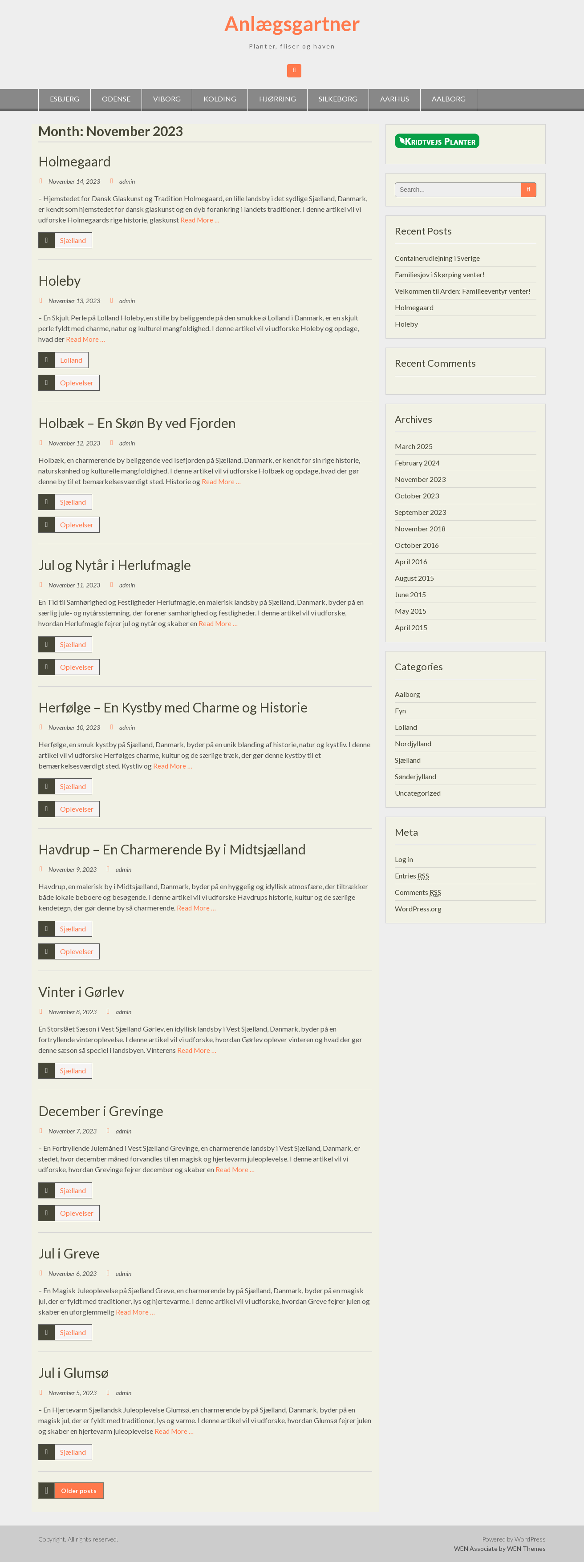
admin (127, 181)
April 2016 (411, 561)
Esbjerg (64, 98)
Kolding (219, 98)
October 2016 (417, 545)
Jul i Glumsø (73, 1372)
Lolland (71, 360)
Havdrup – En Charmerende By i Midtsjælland (172, 849)
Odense (116, 98)
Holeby (59, 280)
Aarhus (394, 98)
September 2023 (420, 512)
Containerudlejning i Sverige (437, 258)
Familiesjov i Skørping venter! (440, 274)
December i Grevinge (100, 1111)
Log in (404, 859)
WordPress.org (418, 908)
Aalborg (449, 98)
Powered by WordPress (514, 1539)
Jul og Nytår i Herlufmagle (114, 565)
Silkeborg (338, 98)
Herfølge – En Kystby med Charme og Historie (173, 707)
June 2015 (410, 594)
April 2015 (411, 627)
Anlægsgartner (292, 24)
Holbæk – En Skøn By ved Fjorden (137, 423)
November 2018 (420, 528)
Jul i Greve (69, 1253)
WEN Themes (526, 1548)
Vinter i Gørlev (81, 991)
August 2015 (414, 578)
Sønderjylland (415, 776)
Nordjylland (413, 743)
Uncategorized (418, 793)
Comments (418, 892)
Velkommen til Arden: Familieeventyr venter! (463, 291)
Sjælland (73, 240)
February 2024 (417, 462)
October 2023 (417, 495)
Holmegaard (74, 161)
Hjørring (277, 98)
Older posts (79, 1490)
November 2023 (420, 479)
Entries (412, 875)
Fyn (400, 710)
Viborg (167, 98)
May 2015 (410, 611)
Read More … (199, 220)
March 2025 (414, 446)
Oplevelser (76, 382)
